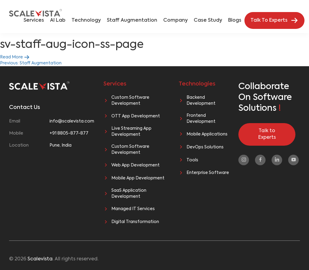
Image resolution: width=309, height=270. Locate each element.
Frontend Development (200, 118)
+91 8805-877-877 (68, 133)
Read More (15, 57)
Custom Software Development (130, 100)
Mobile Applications (207, 134)
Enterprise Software (207, 173)
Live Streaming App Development (131, 131)
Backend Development (200, 100)
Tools (192, 160)
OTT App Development (135, 116)
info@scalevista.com (69, 121)
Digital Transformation (135, 222)
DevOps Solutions (205, 147)
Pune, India (60, 145)
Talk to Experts (267, 134)
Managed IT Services (133, 209)
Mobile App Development (137, 178)
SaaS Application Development (128, 193)
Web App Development (135, 165)
